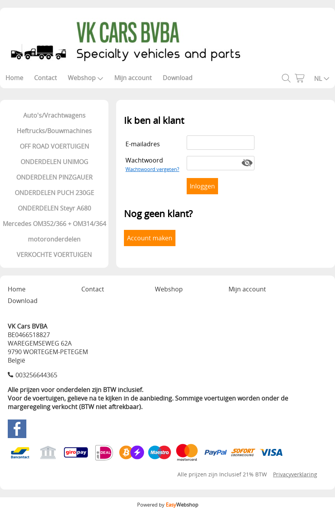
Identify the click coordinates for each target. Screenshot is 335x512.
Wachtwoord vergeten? (152, 169)
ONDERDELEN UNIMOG (54, 162)
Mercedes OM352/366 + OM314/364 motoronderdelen (54, 231)
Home (14, 78)
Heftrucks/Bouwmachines (54, 131)
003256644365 (36, 375)
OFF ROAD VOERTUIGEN (54, 146)
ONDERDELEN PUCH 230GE (54, 192)
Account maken (149, 238)
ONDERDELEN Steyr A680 (54, 208)
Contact (45, 78)
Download (177, 78)
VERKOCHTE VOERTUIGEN (54, 254)
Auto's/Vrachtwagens (54, 115)
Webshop (85, 78)
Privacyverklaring (295, 474)
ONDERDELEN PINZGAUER (54, 177)
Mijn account (133, 78)
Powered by (167, 504)
